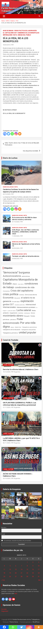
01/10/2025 (15, 222)
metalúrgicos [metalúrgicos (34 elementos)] (27, 313)
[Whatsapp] (12, 133)
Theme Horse (13, 622)
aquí (15, 593)
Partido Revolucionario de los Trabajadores (26, 619)
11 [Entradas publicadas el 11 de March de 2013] (4, 569)
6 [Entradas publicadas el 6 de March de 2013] (15, 566)
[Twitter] (8, 133)
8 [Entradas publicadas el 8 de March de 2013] (27, 566)
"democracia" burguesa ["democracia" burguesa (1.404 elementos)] (16, 272)
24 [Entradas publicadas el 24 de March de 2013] (38, 573)
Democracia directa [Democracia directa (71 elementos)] (31, 294)
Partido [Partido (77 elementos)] (33, 316)
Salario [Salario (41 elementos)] (12, 327)
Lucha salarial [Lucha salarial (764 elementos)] (24, 310)
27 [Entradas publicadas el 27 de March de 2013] (16, 576)
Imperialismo (8, 35)
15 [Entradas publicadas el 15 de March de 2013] (27, 569)
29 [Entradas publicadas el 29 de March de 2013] (27, 576)
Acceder (4, 609)
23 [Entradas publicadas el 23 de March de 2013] (33, 573)
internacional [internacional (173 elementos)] (31, 305)
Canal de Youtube (10, 340)
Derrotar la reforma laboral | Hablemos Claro (20, 369)
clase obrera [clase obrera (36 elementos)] (21, 284)
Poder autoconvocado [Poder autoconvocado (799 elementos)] (13, 321)
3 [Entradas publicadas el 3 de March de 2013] (38, 562)
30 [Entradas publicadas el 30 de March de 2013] (33, 576)
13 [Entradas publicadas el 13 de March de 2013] (16, 569)
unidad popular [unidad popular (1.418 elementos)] (27, 332)
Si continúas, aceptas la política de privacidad (16, 540)
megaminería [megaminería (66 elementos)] (13, 313)
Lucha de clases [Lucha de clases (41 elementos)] (11, 310)
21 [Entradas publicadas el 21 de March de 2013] (21, 573)
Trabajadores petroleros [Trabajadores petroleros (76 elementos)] (10, 333)
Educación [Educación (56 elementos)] (17, 298)
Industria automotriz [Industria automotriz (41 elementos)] (20, 304)
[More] (19, 133)
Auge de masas (8, 30)
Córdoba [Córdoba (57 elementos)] (21, 294)
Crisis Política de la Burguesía (25, 30)
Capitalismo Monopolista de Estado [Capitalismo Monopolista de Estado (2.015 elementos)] (20, 281)
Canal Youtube (8, 365)
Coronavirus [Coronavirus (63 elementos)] (6, 291)
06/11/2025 (6, 443)
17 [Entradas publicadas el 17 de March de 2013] (38, 569)
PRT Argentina (15, 372)
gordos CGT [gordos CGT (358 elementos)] (8, 304)
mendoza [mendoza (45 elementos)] (20, 313)
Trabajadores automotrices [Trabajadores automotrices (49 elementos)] (29, 327)
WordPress (36, 622)
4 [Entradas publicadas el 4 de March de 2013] (4, 566)
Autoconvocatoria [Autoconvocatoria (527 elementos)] (12, 276)
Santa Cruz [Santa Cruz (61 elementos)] (18, 327)
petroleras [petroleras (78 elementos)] (6, 319)
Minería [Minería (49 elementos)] (33, 313)
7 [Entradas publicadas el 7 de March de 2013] (21, 566)
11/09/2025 (15, 236)
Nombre (3, 527)
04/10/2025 (6, 194)
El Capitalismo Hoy (10, 33)
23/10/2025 (6, 478)
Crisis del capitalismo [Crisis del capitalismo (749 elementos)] (22, 290)
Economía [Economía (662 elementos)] (8, 297)
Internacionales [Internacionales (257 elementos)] (9, 307)
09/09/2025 (15, 248)
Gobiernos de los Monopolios (28, 33)
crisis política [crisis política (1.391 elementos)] (10, 294)
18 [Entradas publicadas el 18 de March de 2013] (4, 573)
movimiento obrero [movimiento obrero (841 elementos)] (13, 315)
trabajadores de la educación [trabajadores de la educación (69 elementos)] (11, 329)
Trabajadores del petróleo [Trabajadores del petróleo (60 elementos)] (28, 329)
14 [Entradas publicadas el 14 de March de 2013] (21, 569)
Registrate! (4, 611)
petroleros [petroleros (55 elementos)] (13, 319)
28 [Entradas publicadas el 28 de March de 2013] (21, 576)
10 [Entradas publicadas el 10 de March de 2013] (38, 566)
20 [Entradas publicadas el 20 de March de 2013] (16, 573)
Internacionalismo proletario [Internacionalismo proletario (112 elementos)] (26, 307)
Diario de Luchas (10, 158)
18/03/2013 (6, 45)
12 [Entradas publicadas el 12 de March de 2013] (10, 569)
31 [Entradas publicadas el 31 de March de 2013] (38, 576)
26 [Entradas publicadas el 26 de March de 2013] (10, 576)
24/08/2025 (15, 258)
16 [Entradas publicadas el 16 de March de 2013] (33, 569)
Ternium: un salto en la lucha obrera (25, 256)
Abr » (40, 580)
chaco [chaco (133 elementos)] (14, 284)
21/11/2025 (6, 407)
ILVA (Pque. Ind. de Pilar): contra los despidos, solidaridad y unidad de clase (25, 232)
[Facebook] (4, 133)
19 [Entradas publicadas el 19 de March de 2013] (10, 573)
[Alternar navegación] (4, 16)
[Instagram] (16, 133)
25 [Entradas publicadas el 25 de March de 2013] (4, 576)
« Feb (3, 580)
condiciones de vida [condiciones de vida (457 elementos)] (24, 287)
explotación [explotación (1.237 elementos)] (27, 301)
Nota (15, 35)
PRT (12, 45)
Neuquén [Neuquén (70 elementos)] (27, 316)
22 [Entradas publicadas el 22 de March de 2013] (27, 573)
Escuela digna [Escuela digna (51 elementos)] (16, 301)
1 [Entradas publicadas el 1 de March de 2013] (27, 562)
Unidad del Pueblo (24, 35)
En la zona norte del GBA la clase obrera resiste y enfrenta (24, 218)
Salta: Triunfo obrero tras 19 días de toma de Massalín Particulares (22, 144)
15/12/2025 (6, 372)
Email (3, 534)
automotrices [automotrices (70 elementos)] (26, 276)
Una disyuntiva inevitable (30, 151)
